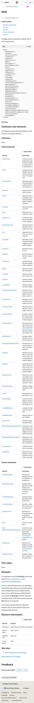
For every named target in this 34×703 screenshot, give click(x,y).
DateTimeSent (6, 299)
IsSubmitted (5, 261)
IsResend (5, 279)
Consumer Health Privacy (8, 698)
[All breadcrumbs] (3, 6)
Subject (4, 196)
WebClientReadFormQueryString (11, 426)
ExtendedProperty (7, 386)
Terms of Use (23, 698)
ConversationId (6, 446)
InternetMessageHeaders (9, 290)
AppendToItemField (7, 484)
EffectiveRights (6, 399)
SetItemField (5, 543)
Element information (8, 32)
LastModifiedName (7, 408)
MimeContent (6, 159)
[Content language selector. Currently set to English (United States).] (10, 683)
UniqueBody (5, 452)
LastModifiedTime (7, 415)
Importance (5, 248)
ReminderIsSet (6, 336)
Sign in (31, 2)
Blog (24, 692)
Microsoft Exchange (11, 6)
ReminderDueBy (7, 323)
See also (5, 34)
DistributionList (6, 581)
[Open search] (26, 2)
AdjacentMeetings (7, 474)
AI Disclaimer (5, 692)
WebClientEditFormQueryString (11, 437)
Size (3, 232)
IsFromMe (5, 274)
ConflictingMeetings (7, 497)
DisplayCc (5, 353)
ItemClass (5, 190)
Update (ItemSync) (7, 554)
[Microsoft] (17, 2)
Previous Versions (16, 692)
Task (8, 579)
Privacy (12, 695)
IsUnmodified (6, 285)
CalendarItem (14, 579)
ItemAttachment (6, 511)
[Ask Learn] (27, 6)
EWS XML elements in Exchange (15, 652)
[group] (17, 306)
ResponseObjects (7, 314)
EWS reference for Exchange (10, 656)
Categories (5, 239)
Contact (22, 579)
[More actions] (31, 6)
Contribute (4, 695)
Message (17, 581)
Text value (6, 27)
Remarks (5, 29)
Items (3, 522)
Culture (4, 393)
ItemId (4, 170)
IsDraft (4, 268)
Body (3, 212)
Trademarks (4, 700)
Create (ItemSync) (7, 504)
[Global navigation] (2, 2)
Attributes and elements (9, 25)
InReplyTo (5, 254)
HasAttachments (7, 375)
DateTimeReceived (7, 225)
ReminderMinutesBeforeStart (10, 343)
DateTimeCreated (7, 306)
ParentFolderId (6, 181)
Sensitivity (5, 207)
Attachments (5, 217)
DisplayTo (5, 364)
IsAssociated (5, 420)
